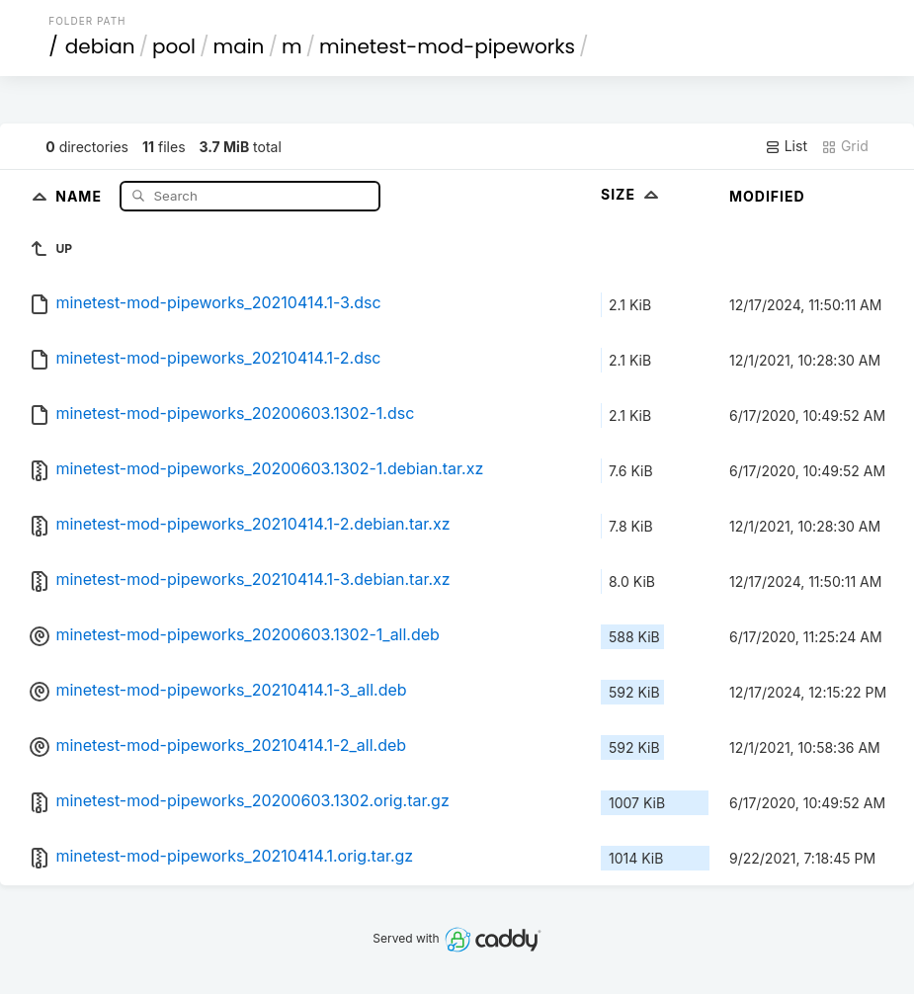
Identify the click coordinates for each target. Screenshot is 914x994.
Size (632, 194)
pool (174, 46)
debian (100, 46)
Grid (845, 146)
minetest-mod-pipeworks (447, 46)
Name (80, 195)
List (786, 146)
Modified (767, 196)
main (239, 46)
